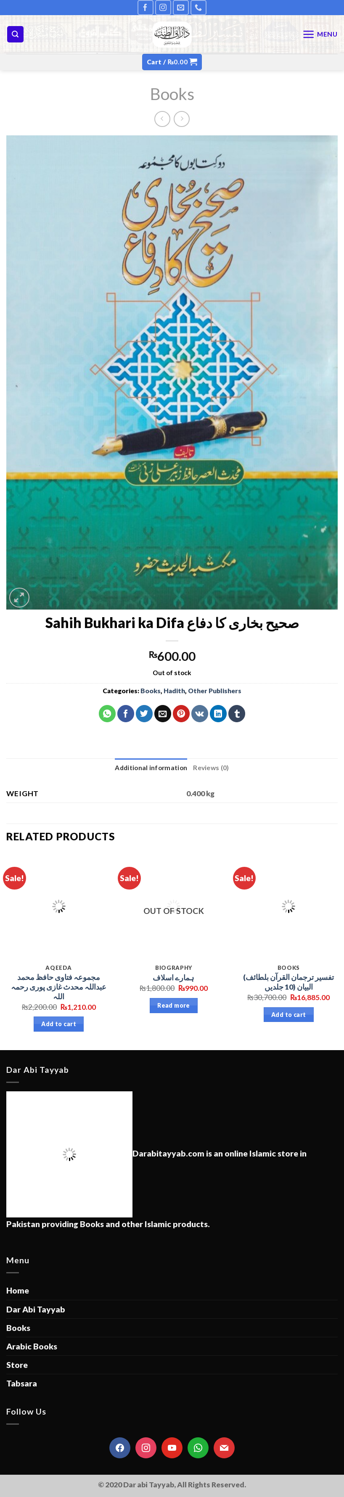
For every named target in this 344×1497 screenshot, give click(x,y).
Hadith (174, 690)
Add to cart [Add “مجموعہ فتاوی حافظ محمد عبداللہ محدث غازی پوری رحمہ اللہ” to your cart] (58, 1023)
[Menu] (320, 34)
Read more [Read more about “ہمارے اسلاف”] (173, 1005)
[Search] (15, 34)
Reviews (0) (211, 767)
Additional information (151, 767)
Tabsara (21, 1383)
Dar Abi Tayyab (35, 1309)
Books (172, 93)
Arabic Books (31, 1346)
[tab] (151, 767)
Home (17, 1290)
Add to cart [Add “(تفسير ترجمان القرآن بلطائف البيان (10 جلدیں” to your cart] (288, 1014)
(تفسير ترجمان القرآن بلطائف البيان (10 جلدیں (288, 982)
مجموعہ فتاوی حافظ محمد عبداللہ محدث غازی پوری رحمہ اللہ (58, 987)
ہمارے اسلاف (173, 977)
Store (17, 1365)
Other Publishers (214, 690)
